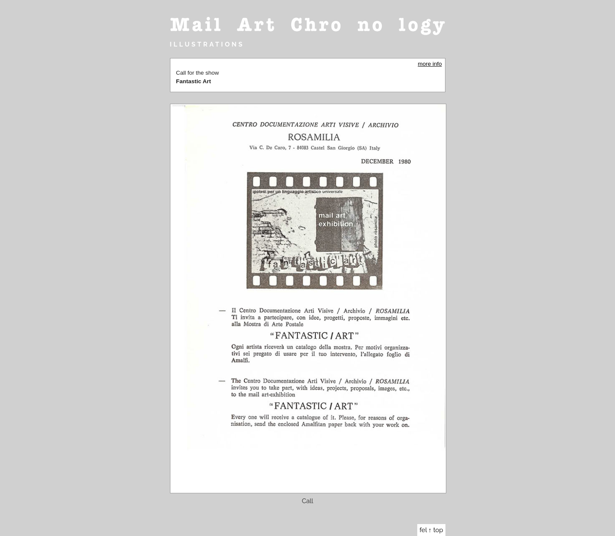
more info (430, 64)
